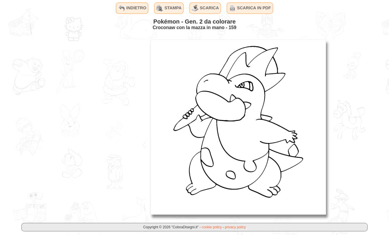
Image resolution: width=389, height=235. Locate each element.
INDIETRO (132, 8)
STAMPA (169, 8)
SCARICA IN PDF (250, 8)
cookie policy (212, 227)
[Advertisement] (102, 127)
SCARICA (205, 8)
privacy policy (235, 227)
